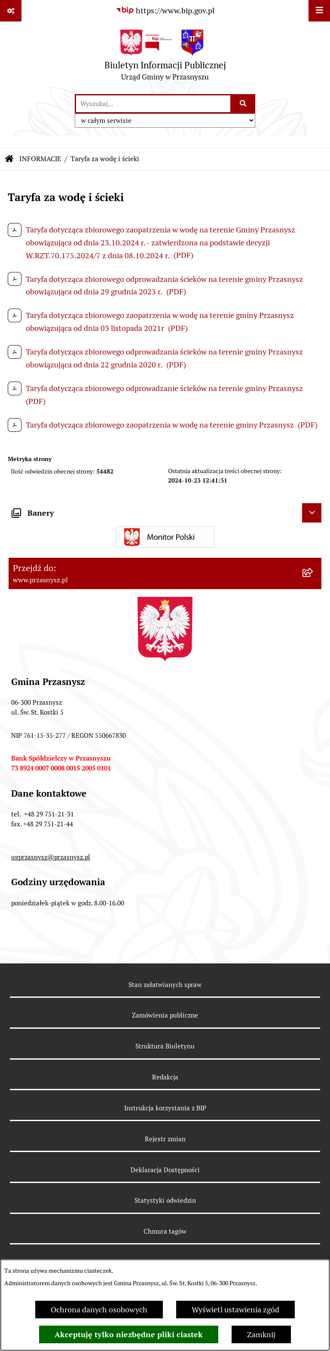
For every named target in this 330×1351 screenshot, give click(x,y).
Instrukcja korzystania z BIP (165, 1108)
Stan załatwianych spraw (165, 985)
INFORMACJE (40, 158)
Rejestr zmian (165, 1139)
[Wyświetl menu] (319, 10)
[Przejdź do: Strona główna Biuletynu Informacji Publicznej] (9, 159)
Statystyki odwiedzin (165, 1200)
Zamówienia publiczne (165, 1015)
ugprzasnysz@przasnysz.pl (50, 857)
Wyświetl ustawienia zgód (235, 1309)
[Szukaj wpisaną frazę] (243, 103)
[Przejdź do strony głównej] (165, 57)
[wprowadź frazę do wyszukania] (153, 103)
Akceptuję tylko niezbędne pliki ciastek (129, 1334)
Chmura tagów (165, 1231)
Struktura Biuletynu (165, 1046)
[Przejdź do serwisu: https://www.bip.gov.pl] (165, 10)
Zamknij (261, 1334)
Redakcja (165, 1077)
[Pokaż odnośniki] (10, 10)
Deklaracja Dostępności (165, 1170)
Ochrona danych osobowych (99, 1309)
